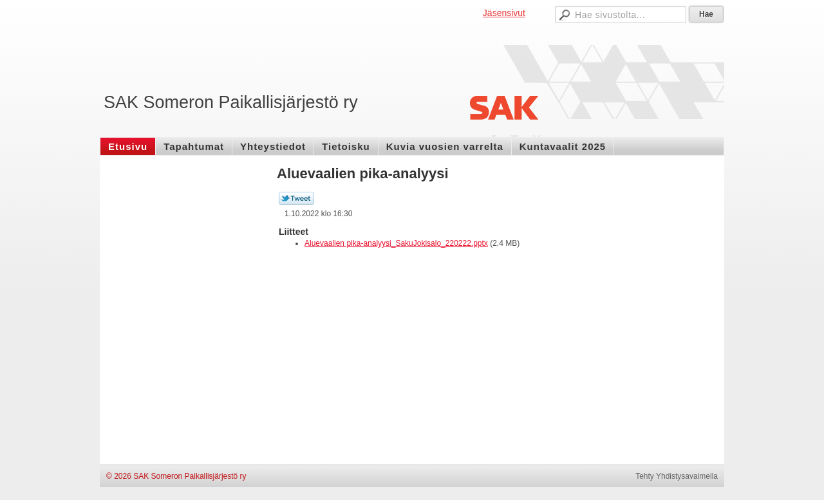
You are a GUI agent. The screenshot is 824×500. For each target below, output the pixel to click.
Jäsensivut (504, 13)
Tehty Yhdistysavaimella (676, 476)
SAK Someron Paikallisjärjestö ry (231, 102)
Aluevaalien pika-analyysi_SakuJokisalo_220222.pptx (396, 243)
